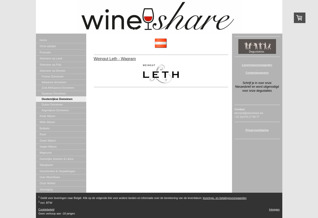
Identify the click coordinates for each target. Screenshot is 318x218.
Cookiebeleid (46, 209)
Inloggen (274, 209)
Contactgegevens (257, 72)
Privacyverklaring (257, 130)
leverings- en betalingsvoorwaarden (225, 197)
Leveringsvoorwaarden (257, 64)
